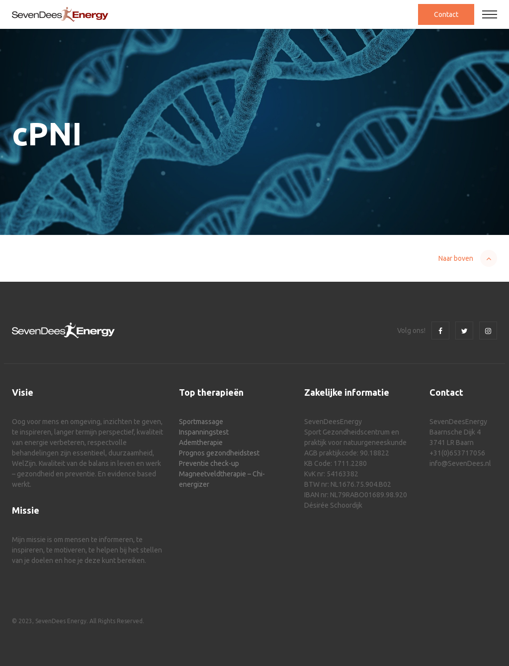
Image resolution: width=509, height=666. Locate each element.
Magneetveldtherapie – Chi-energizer (222, 479)
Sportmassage (201, 422)
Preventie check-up (209, 463)
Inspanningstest (204, 432)
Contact (446, 14)
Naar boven (455, 258)
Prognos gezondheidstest (219, 453)
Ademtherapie (201, 442)
